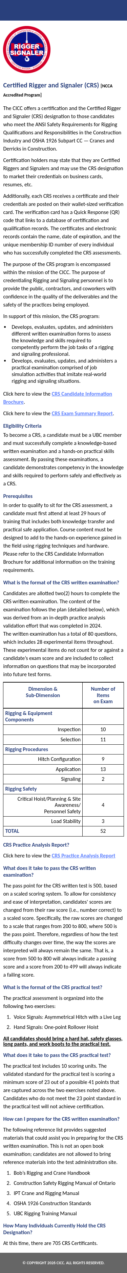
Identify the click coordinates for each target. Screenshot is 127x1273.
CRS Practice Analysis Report (83, 855)
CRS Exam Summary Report (82, 413)
